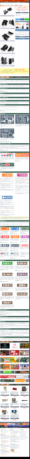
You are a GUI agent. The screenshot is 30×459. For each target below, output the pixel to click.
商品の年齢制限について (4, 85)
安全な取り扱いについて (4, 89)
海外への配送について (4, 102)
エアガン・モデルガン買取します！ (18, 427)
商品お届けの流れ (18, 424)
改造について (3, 94)
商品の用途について (3, 80)
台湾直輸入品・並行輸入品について (6, 330)
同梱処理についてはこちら (4, 151)
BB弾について (3, 338)
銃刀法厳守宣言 (8, 424)
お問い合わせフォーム (23, 440)
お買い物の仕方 (3, 115)
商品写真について (3, 106)
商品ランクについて (3, 228)
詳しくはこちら (12, 74)
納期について (3, 173)
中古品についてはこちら (4, 235)
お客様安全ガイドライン (4, 92)
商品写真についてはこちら (4, 271)
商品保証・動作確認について (5, 311)
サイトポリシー (3, 112)
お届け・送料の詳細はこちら (5, 444)
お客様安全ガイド (5, 424)
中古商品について (3, 222)
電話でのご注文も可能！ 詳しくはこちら (6, 143)
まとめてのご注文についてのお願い (6, 145)
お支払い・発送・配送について (5, 153)
